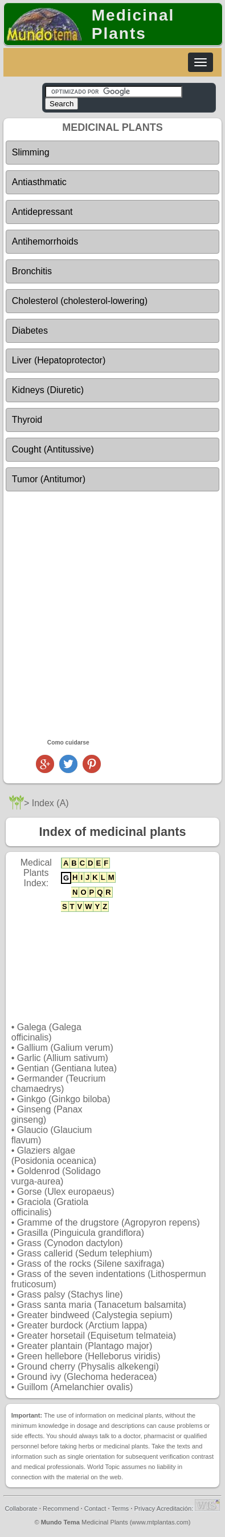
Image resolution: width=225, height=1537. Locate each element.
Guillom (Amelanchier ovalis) (75, 1387)
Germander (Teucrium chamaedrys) (58, 1084)
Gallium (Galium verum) (65, 1047)
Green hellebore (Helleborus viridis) (89, 1356)
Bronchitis (32, 271)
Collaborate (21, 1508)
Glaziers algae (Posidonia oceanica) (53, 1156)
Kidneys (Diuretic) (48, 390)
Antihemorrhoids (45, 241)
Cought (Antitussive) (53, 449)
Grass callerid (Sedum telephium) (84, 1253)
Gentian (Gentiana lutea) (67, 1068)
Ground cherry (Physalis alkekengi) (88, 1366)
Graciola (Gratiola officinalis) (49, 1207)
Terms (120, 1508)
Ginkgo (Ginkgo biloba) (64, 1099)
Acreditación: (188, 1508)
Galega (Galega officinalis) (46, 1032)
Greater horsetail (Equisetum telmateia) (96, 1335)
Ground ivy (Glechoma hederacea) (87, 1377)
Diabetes (30, 330)
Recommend (61, 1508)
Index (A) (50, 803)
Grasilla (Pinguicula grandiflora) (80, 1233)
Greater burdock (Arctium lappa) (82, 1325)
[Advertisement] (112, 614)
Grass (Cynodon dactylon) (70, 1243)
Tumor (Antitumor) (48, 479)
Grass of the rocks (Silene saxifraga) (91, 1263)
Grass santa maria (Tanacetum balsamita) (101, 1305)
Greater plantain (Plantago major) (84, 1346)
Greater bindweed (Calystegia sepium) (95, 1315)
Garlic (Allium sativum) (62, 1058)
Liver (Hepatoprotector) (59, 360)
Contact (95, 1508)
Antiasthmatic (39, 182)
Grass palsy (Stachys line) (70, 1294)
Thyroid (27, 420)
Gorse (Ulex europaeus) (65, 1191)
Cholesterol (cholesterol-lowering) (80, 301)
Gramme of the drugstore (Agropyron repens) (108, 1222)
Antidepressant (42, 212)
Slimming (31, 152)
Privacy (144, 1508)
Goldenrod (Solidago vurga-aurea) (56, 1176)
